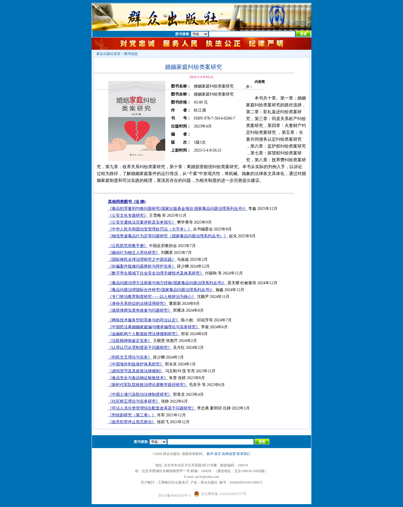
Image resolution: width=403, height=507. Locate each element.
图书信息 (131, 54)
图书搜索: (182, 34)
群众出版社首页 (108, 54)
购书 (210, 454)
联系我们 (243, 454)
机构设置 (229, 454)
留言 (217, 454)
